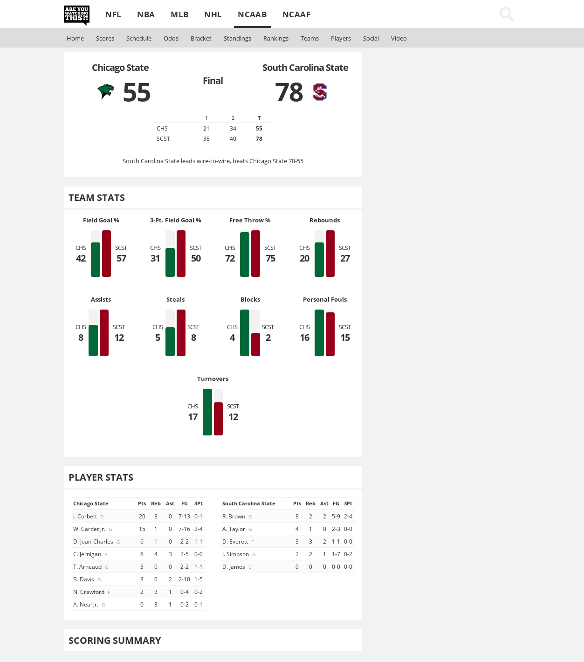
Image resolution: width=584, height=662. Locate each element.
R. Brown (237, 516)
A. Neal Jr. (89, 604)
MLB (179, 14)
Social (371, 38)
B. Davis (87, 579)
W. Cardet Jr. (93, 528)
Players (341, 38)
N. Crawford (92, 591)
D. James (237, 566)
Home (75, 38)
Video (399, 38)
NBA (146, 14)
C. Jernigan (90, 554)
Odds (171, 38)
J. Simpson (239, 554)
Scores (105, 38)
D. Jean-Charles (97, 541)
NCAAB (252, 14)
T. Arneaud (91, 566)
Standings (237, 38)
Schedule (138, 38)
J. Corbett (89, 516)
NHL (213, 14)
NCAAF (296, 14)
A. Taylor (237, 528)
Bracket (201, 38)
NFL (113, 14)
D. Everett (238, 541)
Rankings (276, 38)
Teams (310, 38)
